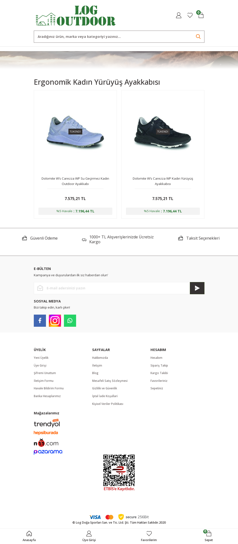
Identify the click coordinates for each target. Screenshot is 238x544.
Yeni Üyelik (41, 359)
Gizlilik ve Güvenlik (105, 390)
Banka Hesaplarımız (48, 398)
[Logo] (76, 15)
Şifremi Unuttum (45, 374)
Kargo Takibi (159, 374)
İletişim (97, 366)
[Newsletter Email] (119, 289)
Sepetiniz (157, 390)
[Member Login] (178, 15)
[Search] (119, 37)
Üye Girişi (40, 366)
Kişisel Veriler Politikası (108, 406)
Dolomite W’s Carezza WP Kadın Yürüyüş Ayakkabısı (163, 181)
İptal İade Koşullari (105, 398)
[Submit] (197, 289)
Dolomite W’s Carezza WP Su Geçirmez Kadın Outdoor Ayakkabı (75, 181)
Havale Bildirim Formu (49, 390)
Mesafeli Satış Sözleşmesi (110, 382)
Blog (95, 374)
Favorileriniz (159, 382)
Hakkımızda (100, 359)
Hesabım (156, 359)
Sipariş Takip (159, 366)
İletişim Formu (44, 382)
